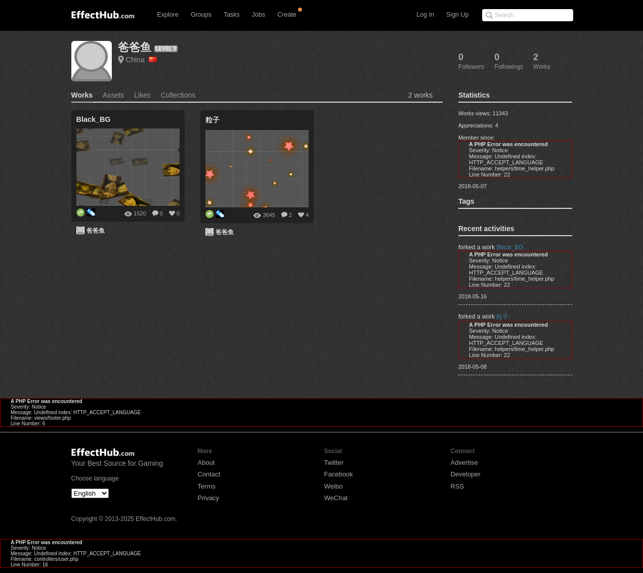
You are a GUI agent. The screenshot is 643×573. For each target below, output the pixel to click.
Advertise (464, 462)
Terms (207, 486)
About (206, 462)
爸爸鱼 (134, 47)
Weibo (333, 486)
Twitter (334, 462)
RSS (457, 486)
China (141, 60)
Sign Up (457, 14)
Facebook (338, 474)
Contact (209, 474)
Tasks (232, 14)
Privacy (209, 498)
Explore (168, 14)
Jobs (258, 14)
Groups (201, 14)
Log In (425, 14)
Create (286, 14)
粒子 (502, 316)
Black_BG (509, 247)
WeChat (336, 498)
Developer (466, 474)
